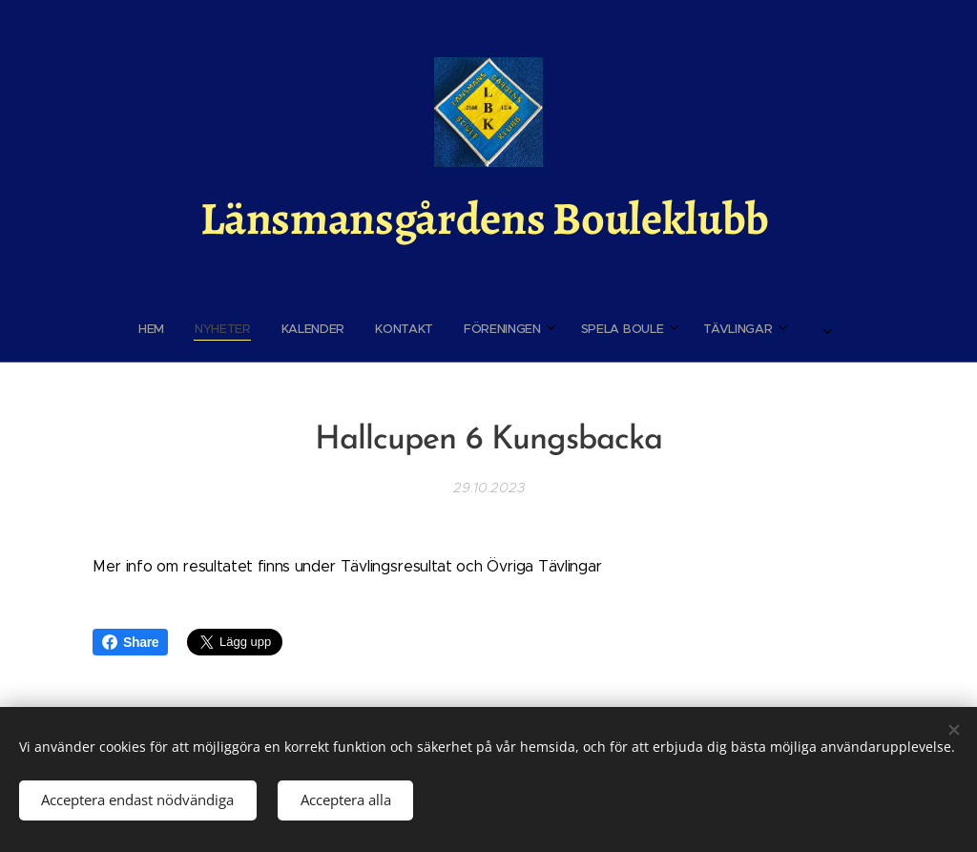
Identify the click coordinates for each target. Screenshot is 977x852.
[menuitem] (339, 329)
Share (130, 642)
